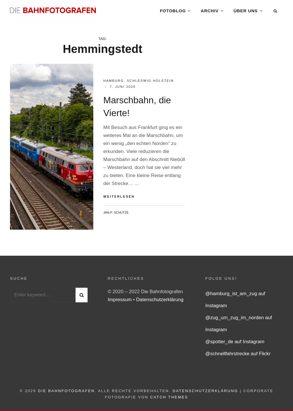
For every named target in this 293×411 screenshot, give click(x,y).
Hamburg (113, 82)
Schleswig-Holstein (150, 82)
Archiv (210, 11)
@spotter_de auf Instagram (234, 343)
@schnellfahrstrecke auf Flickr (238, 355)
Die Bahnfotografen (66, 392)
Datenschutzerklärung (159, 301)
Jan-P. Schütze (115, 214)
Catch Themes (169, 398)
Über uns (245, 11)
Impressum (120, 301)
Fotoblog (173, 11)
